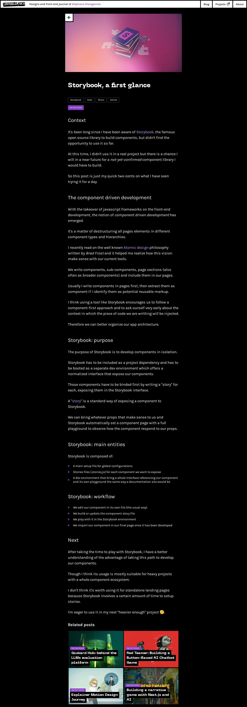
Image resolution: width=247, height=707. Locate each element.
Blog (206, 4)
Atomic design (136, 247)
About (240, 4)
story (76, 401)
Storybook (145, 132)
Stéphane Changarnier (86, 4)
